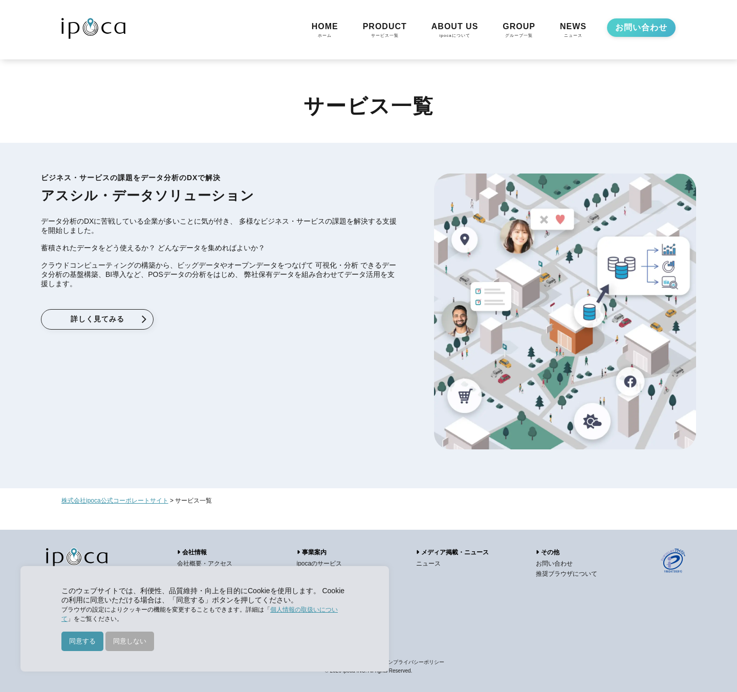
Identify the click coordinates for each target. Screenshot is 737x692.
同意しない (129, 641)
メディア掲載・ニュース (452, 552)
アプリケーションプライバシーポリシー (398, 662)
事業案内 (312, 552)
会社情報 (192, 552)
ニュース (428, 563)
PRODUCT (385, 31)
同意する (82, 641)
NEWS (573, 31)
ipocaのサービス (319, 563)
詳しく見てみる (97, 319)
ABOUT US (455, 31)
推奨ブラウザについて (566, 573)
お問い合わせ (641, 27)
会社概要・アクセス (204, 563)
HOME (325, 31)
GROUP (519, 31)
